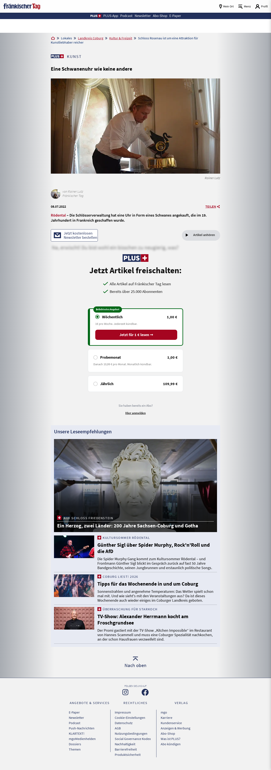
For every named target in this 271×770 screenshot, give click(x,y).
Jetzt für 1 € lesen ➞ (136, 334)
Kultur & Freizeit (120, 38)
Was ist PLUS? (170, 739)
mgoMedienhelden (82, 739)
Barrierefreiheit (126, 749)
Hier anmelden (135, 413)
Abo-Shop (168, 733)
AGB (118, 728)
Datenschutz (124, 723)
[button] (95, 16)
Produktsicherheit (128, 754)
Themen (75, 749)
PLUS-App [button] (110, 16)
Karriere (166, 717)
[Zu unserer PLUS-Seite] (57, 56)
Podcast (74, 723)
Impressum (123, 712)
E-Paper (74, 712)
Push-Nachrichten (81, 728)
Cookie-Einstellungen (130, 717)
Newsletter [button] (143, 16)
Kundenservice (171, 723)
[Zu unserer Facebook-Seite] (145, 692)
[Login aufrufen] (261, 6)
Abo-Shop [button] (160, 16)
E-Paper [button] (175, 16)
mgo (164, 712)
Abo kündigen (171, 744)
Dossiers (75, 744)
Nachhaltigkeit (125, 744)
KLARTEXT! (76, 733)
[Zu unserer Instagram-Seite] (125, 692)
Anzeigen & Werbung (175, 728)
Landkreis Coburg (90, 38)
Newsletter (76, 717)
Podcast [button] (126, 16)
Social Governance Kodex (133, 739)
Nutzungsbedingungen (131, 733)
